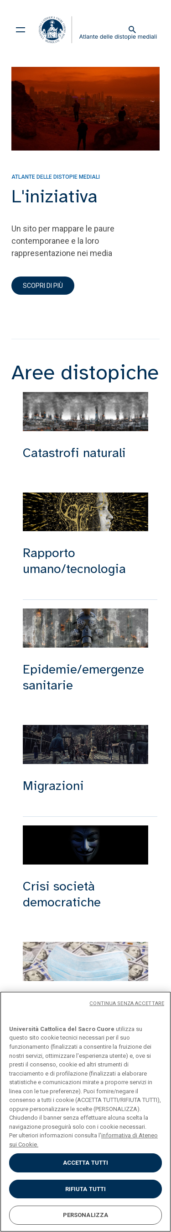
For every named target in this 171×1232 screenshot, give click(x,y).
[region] (85, 1111)
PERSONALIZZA (86, 1215)
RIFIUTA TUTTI (85, 1189)
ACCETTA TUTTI (86, 1162)
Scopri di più (43, 285)
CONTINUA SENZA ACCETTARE (126, 1003)
